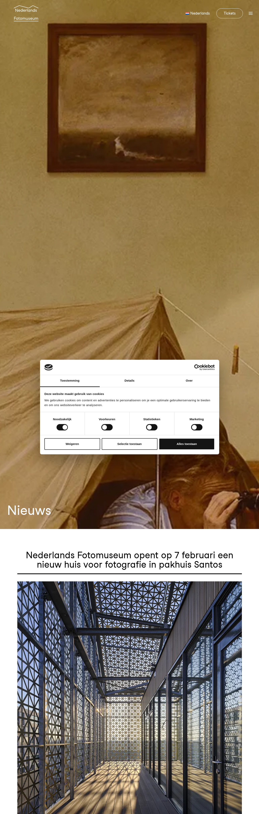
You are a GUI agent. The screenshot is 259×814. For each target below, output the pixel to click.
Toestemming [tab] (70, 380)
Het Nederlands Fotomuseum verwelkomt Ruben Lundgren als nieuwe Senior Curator (98, 589)
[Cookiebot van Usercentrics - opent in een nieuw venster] (197, 367)
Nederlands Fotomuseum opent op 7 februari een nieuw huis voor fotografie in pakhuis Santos (109, 604)
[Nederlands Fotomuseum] (27, 18)
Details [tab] (130, 380)
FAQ (137, 704)
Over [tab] (189, 380)
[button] (9, 770)
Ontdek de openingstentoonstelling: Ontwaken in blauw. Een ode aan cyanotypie (93, 619)
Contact (140, 694)
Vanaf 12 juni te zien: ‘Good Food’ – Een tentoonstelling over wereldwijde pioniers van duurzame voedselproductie (125, 650)
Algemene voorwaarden (211, 789)
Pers (137, 714)
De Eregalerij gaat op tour (42, 558)
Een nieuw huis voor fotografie (46, 573)
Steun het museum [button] (224, 693)
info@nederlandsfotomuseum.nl (36, 724)
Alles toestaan (187, 444)
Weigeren (72, 444)
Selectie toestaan (129, 444)
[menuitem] (199, 18)
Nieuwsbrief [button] (224, 707)
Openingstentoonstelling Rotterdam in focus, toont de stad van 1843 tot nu (87, 635)
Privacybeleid (243, 789)
